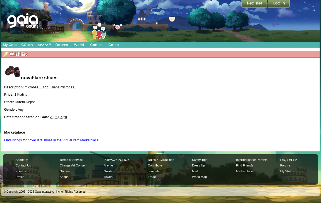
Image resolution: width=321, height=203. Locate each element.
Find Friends (244, 165)
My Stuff (285, 171)
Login (279, 4)
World (79, 44)
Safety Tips (199, 159)
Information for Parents (251, 159)
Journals (154, 171)
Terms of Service (71, 159)
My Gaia (9, 44)
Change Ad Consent (73, 165)
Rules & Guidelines (161, 159)
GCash (27, 44)
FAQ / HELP (288, 159)
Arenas (109, 165)
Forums (61, 44)
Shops (44, 45)
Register (254, 4)
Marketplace (244, 171)
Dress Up (198, 165)
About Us (22, 159)
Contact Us (23, 165)
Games (96, 44)
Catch (114, 44)
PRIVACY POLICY (116, 159)
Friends (21, 171)
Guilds (108, 171)
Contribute (155, 165)
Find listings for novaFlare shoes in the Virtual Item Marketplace (51, 140)
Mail (195, 171)
